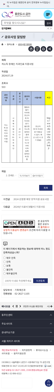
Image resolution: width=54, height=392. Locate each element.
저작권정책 (27, 350)
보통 (8, 265)
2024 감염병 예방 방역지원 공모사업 (31, 199)
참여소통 (10, 44)
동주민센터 (7, 315)
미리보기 (25, 175)
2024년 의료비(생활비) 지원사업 (29, 206)
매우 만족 (11, 258)
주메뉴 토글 (47, 14)
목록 (46, 187)
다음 (20, 306)
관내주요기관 (8, 332)
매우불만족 (11, 273)
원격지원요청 (20, 353)
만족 (8, 261)
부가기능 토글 (49, 49)
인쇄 (43, 49)
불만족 (9, 269)
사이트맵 (6, 353)
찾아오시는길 (42, 350)
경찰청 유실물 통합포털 (33, 306)
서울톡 (49, 366)
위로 (48, 385)
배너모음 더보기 (51, 306)
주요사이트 (7, 323)
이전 (13, 306)
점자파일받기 (37, 49)
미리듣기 (38, 175)
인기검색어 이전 (48, 28)
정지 (16, 306)
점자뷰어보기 (31, 49)
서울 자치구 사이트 (11, 341)
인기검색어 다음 (51, 28)
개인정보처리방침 (10, 350)
